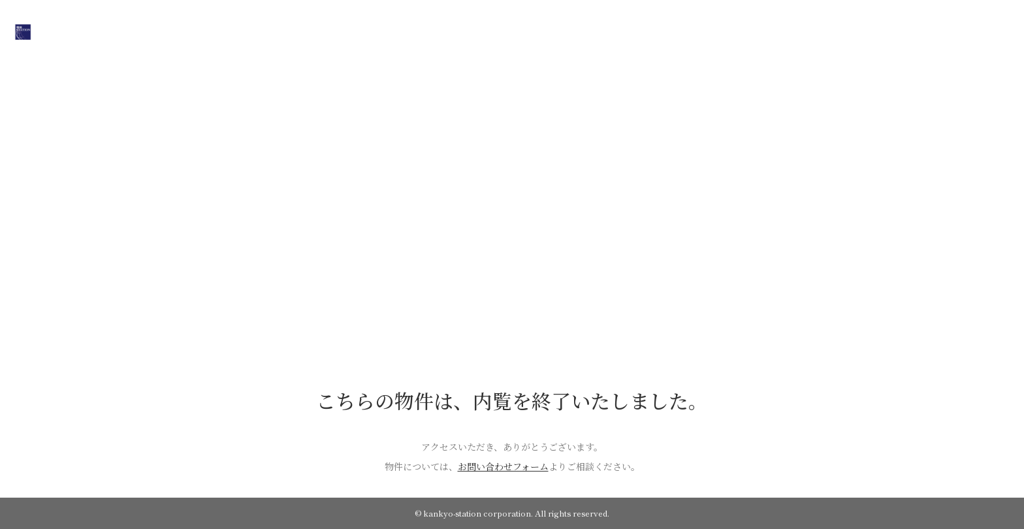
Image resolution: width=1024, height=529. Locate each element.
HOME (394, 30)
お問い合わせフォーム (503, 466)
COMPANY (507, 30)
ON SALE (447, 30)
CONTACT (622, 30)
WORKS (565, 30)
